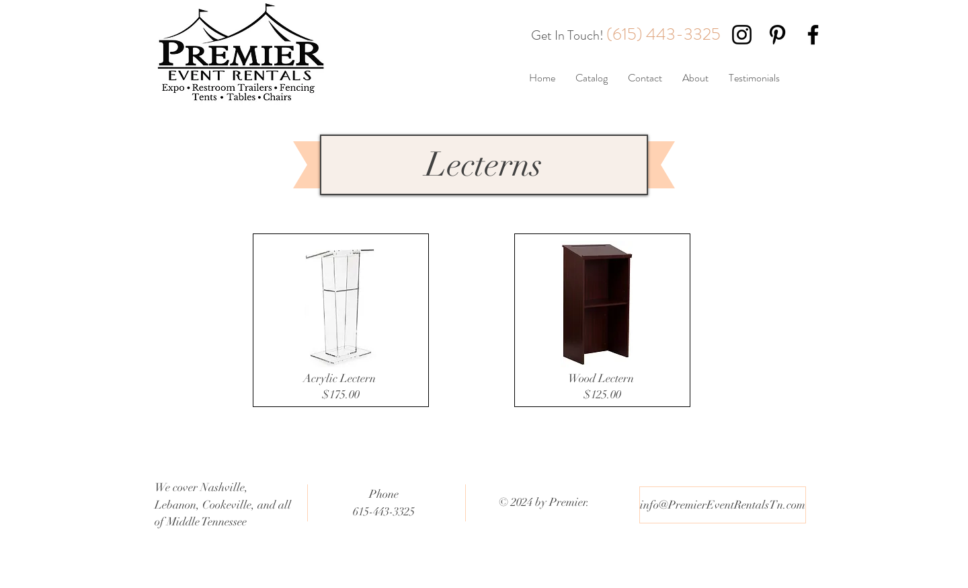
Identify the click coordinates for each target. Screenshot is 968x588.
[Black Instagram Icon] (742, 35)
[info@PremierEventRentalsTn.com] (722, 504)
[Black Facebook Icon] (813, 35)
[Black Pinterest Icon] (777, 35)
